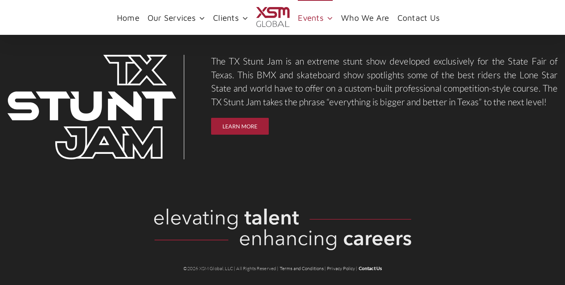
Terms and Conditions (301, 268)
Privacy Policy (341, 268)
